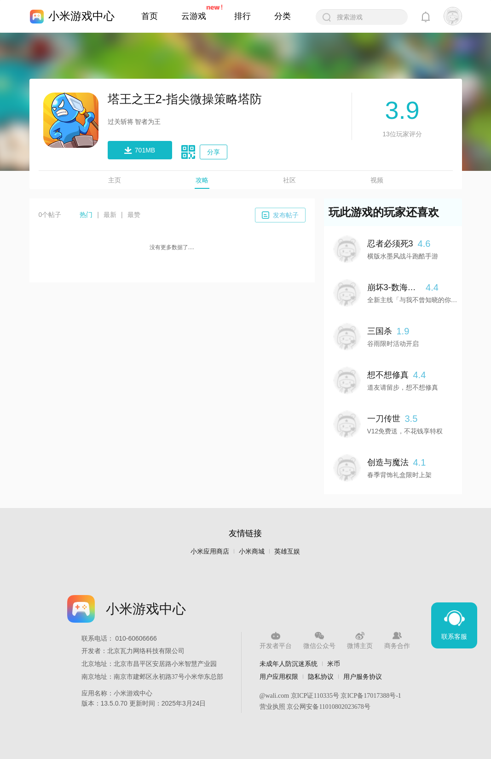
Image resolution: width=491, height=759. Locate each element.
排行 (242, 16)
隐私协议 (321, 676)
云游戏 (193, 16)
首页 (149, 16)
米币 (333, 663)
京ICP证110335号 (315, 695)
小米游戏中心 (81, 16)
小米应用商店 (210, 551)
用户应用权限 (279, 676)
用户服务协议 (362, 676)
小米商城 (252, 551)
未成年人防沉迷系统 (289, 663)
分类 (282, 16)
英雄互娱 (287, 551)
